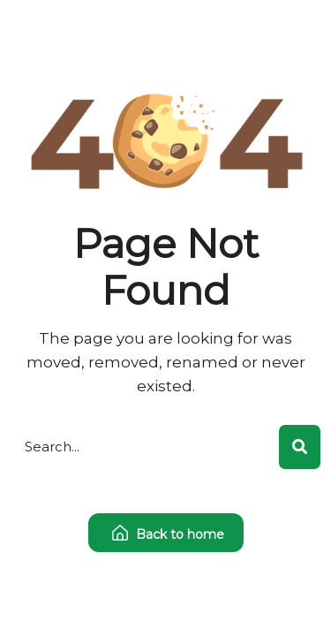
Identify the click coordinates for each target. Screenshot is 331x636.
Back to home (168, 534)
